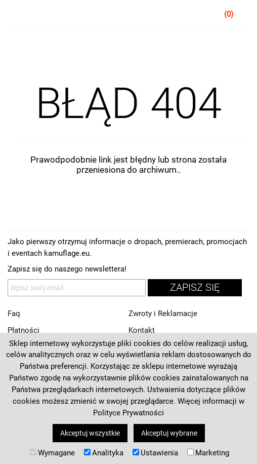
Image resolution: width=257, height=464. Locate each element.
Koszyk (242, 16)
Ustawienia (155, 452)
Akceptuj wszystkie (90, 433)
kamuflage (128, 15)
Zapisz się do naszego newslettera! (67, 269)
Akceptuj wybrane (169, 433)
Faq (14, 313)
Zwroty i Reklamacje (162, 313)
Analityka (103, 452)
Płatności (23, 330)
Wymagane (52, 452)
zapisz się (195, 287)
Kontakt (141, 330)
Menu (15, 16)
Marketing (208, 452)
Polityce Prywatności (128, 412)
